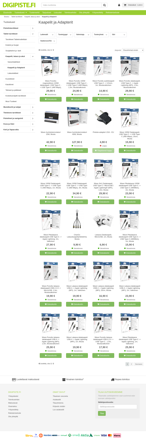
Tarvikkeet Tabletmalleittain (16, 39)
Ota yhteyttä (84, 12)
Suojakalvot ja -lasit (13, 51)
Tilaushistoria (58, 403)
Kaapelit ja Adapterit (49, 16)
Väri (113, 34)
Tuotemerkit (34, 12)
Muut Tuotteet (11, 101)
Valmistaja (80, 34)
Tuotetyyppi (62, 34)
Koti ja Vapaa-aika (11, 130)
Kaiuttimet (9, 84)
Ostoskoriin (51, 99)
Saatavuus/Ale (46, 41)
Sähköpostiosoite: (106, 402)
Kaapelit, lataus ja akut (32, 16)
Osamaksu (12, 406)
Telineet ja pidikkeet (13, 90)
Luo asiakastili (58, 410)
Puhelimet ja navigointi (13, 118)
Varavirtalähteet (14, 62)
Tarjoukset (46, 12)
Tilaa (102, 413)
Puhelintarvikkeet (10, 28)
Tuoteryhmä (98, 34)
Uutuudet (58, 12)
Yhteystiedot (13, 396)
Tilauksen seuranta (60, 396)
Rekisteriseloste (112, 12)
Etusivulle (7, 12)
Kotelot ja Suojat (12, 45)
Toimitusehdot (70, 12)
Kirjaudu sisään (59, 406)
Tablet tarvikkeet (16, 16)
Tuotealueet (19, 12)
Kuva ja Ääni (8, 124)
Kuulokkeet (10, 79)
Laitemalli (44, 34)
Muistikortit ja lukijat (12, 107)
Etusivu (6, 16)
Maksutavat (12, 403)
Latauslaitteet (13, 73)
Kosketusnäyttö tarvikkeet (16, 96)
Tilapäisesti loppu (103, 150)
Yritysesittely (97, 12)
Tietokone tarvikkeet (12, 113)
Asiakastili (57, 400)
